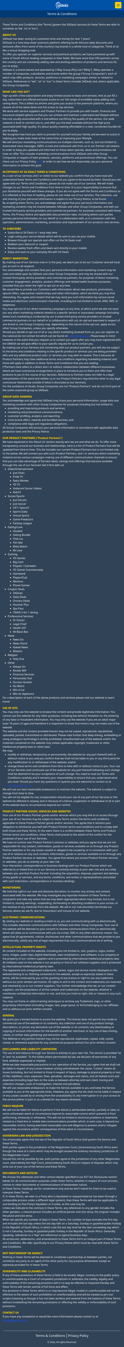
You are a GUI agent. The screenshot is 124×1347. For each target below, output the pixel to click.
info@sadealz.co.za (19, 785)
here (39, 161)
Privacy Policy (78, 1335)
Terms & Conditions (50, 1335)
